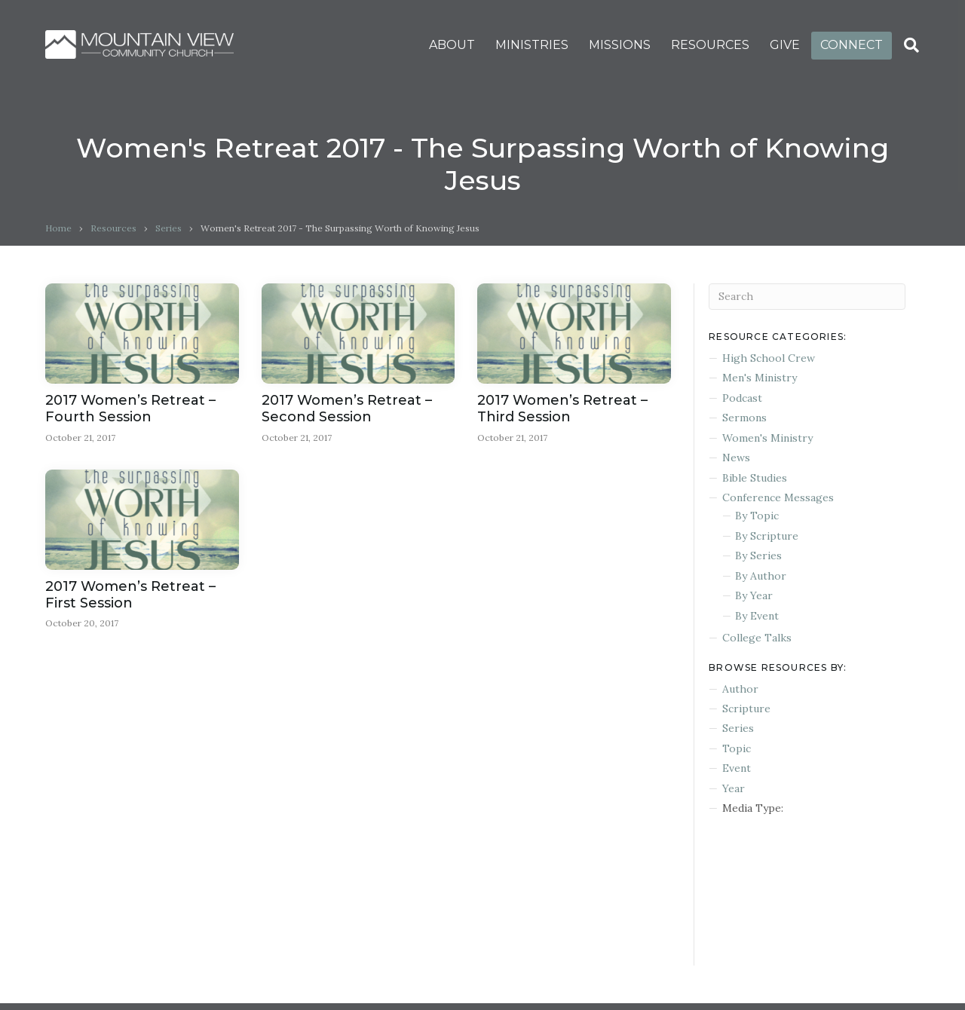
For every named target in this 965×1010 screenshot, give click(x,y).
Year (733, 788)
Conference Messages (778, 497)
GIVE (785, 45)
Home (58, 228)
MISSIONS (620, 45)
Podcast (742, 398)
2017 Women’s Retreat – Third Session (562, 408)
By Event (757, 616)
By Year (754, 595)
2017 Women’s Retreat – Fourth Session (130, 408)
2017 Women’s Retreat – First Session (130, 594)
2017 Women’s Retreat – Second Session (347, 408)
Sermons (744, 417)
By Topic (757, 515)
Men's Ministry (759, 377)
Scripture (746, 708)
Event (736, 768)
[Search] (911, 45)
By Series (758, 555)
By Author (760, 576)
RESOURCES (710, 45)
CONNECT (851, 45)
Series (168, 228)
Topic (736, 748)
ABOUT (452, 45)
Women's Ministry (767, 438)
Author (740, 689)
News (736, 457)
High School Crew (768, 358)
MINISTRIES (531, 45)
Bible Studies (754, 478)
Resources (113, 228)
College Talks (757, 637)
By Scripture (766, 536)
